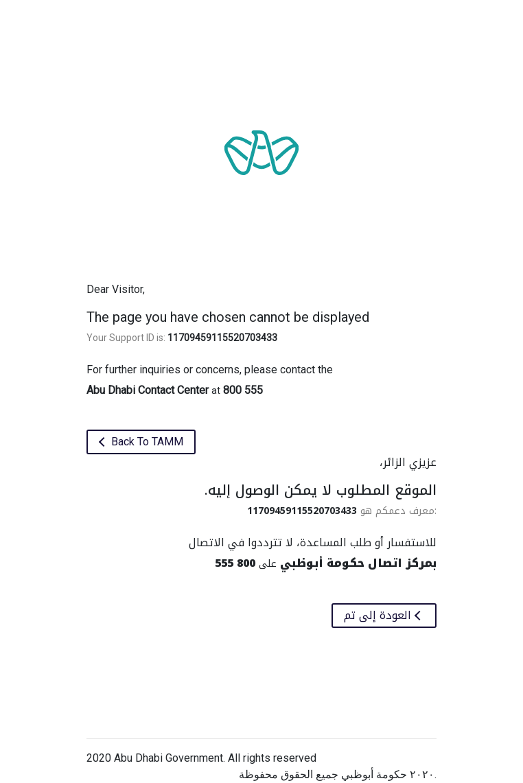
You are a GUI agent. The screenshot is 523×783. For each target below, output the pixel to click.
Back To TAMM (145, 441)
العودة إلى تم (379, 615)
